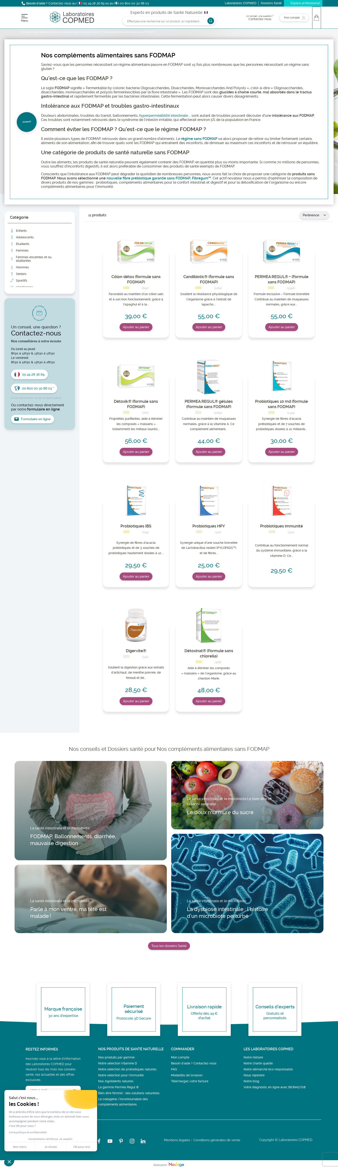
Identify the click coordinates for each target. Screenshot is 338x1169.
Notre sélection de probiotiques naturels (127, 1069)
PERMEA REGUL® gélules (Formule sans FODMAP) (209, 404)
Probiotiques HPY (208, 526)
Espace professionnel (305, 3)
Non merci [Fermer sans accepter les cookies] (19, 1147)
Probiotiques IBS (135, 526)
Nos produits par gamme (116, 1057)
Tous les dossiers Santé (169, 946)
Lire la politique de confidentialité (28, 1132)
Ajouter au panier (136, 327)
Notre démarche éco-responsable (268, 1069)
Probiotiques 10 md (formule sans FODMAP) (281, 404)
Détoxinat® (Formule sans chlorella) (208, 653)
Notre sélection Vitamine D (117, 1063)
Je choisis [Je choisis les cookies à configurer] (50, 1147)
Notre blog (251, 1081)
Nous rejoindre (254, 1075)
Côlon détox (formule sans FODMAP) (136, 279)
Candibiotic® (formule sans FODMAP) (208, 279)
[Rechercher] (169, 21)
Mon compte (180, 1057)
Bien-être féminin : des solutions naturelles (129, 1093)
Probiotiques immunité (281, 526)
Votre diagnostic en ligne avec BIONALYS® (275, 1087)
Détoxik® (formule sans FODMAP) (136, 404)
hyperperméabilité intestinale (163, 115)
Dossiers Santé (271, 3)
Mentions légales (177, 1140)
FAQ (174, 1069)
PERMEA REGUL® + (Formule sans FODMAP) (281, 279)
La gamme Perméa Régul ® (118, 1087)
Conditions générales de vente (216, 1140)
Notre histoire (253, 1057)
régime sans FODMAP (199, 139)
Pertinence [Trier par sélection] (314, 215)
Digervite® (136, 650)
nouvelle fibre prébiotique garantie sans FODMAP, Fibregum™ (159, 178)
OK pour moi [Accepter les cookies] (81, 1147)
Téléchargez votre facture (189, 1081)
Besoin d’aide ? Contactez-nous (193, 1063)
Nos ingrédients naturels (115, 1081)
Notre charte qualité (258, 1063)
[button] (9, 1161)
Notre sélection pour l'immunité (121, 1075)
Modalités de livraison (187, 1075)
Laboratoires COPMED (240, 3)
